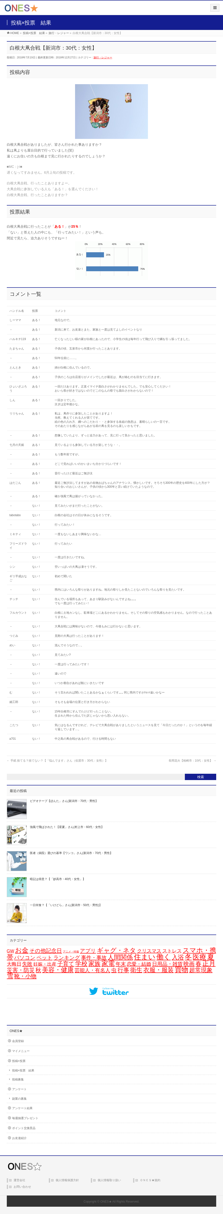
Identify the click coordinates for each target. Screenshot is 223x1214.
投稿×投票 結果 (23, 1070)
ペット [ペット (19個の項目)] (44, 957)
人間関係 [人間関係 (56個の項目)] (120, 957)
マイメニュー (21, 1051)
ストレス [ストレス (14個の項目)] (172, 950)
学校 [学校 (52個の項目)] (81, 963)
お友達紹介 (19, 1138)
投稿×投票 (19, 1061)
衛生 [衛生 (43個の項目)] (136, 970)
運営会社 (19, 1180)
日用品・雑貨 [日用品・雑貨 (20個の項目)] (167, 964)
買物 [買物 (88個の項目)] (181, 969)
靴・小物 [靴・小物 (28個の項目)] (25, 976)
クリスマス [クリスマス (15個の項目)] (149, 950)
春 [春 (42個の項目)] (198, 963)
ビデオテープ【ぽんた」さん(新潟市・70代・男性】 (64, 801)
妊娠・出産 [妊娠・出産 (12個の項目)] (44, 964)
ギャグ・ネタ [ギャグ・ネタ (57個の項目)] (116, 950)
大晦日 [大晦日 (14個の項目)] (14, 964)
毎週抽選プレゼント (25, 1118)
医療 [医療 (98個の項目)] (199, 957)
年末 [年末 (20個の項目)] (121, 964)
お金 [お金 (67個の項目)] (21, 950)
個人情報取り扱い (109, 1180)
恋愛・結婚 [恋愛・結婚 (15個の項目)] (139, 964)
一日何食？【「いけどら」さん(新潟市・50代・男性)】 (66, 905)
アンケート (19, 1089)
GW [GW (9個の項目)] (10, 951)
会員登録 (18, 1041)
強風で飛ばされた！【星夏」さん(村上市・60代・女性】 (67, 827)
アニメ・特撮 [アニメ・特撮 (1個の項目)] (71, 951)
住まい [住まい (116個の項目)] (144, 957)
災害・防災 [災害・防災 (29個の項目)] (21, 970)
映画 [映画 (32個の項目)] (189, 964)
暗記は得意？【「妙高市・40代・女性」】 (58, 879)
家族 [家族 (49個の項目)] (94, 963)
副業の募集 (19, 1098)
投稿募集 (18, 1079)
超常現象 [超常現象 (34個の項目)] (201, 970)
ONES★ (106, 1201)
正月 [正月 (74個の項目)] (208, 963)
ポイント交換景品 (23, 1128)
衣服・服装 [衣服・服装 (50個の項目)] (158, 969)
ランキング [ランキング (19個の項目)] (66, 957)
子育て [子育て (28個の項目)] (65, 964)
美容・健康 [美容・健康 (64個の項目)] (58, 969)
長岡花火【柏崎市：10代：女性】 (192, 760)
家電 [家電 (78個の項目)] (108, 963)
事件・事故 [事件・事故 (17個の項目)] (94, 957)
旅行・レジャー (103, 57)
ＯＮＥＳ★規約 (150, 1180)
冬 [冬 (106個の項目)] (188, 957)
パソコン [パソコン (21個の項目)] (24, 958)
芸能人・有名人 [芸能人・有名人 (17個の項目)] (92, 970)
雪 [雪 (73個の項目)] (10, 976)
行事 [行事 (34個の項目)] (123, 970)
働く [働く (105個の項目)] (163, 957)
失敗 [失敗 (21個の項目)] (27, 964)
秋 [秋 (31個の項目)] (38, 970)
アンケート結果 (22, 1108)
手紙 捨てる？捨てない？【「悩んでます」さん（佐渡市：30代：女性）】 (57, 760)
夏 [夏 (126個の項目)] (210, 957)
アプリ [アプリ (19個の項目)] (88, 950)
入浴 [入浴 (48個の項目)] (178, 957)
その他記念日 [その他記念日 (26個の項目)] (45, 951)
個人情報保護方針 (67, 1180)
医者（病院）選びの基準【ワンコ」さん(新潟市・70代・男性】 (71, 853)
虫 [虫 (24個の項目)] (114, 970)
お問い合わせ (22, 1186)
